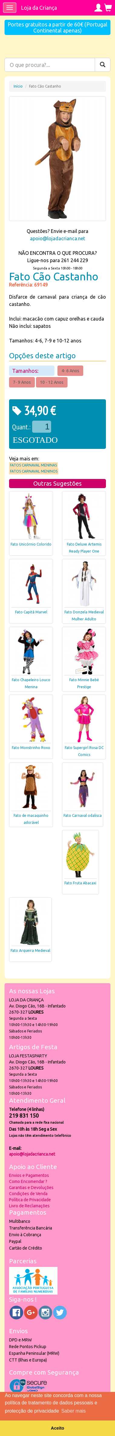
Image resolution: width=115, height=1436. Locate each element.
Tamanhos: (26, 371)
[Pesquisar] (102, 65)
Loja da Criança (39, 8)
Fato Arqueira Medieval (30, 950)
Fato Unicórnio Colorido (31, 544)
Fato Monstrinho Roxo (31, 748)
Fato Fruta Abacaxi (80, 883)
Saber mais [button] (73, 1410)
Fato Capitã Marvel (31, 612)
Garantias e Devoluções (31, 1187)
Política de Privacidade (30, 1199)
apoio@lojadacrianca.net (57, 238)
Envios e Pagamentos (29, 1175)
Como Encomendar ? (28, 1181)
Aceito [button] (57, 1428)
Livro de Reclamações (29, 1205)
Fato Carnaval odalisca (83, 815)
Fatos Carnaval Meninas (33, 465)
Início (18, 86)
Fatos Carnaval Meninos (34, 471)
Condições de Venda (28, 1193)
